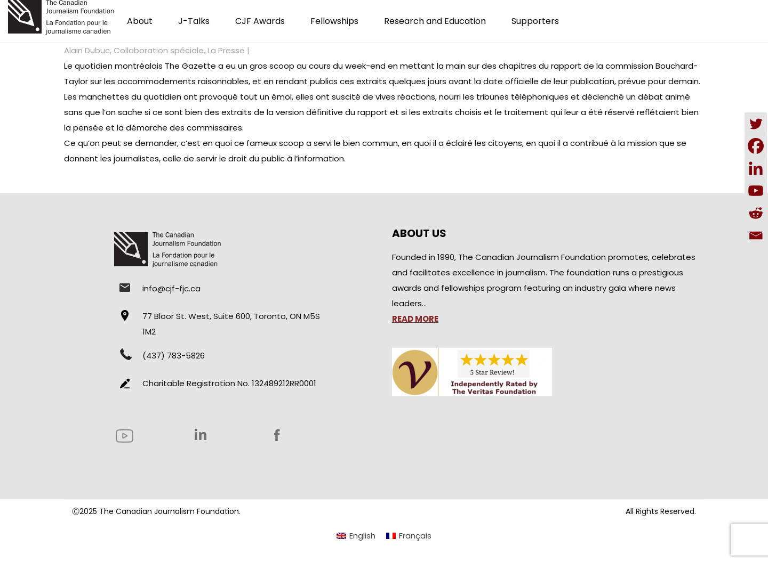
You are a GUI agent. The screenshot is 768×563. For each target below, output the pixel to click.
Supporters (535, 21)
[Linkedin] (756, 168)
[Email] (756, 235)
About (140, 21)
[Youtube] (756, 190)
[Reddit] (756, 213)
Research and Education (435, 21)
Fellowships (334, 21)
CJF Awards (260, 21)
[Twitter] (756, 123)
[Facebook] (756, 146)
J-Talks (194, 21)
